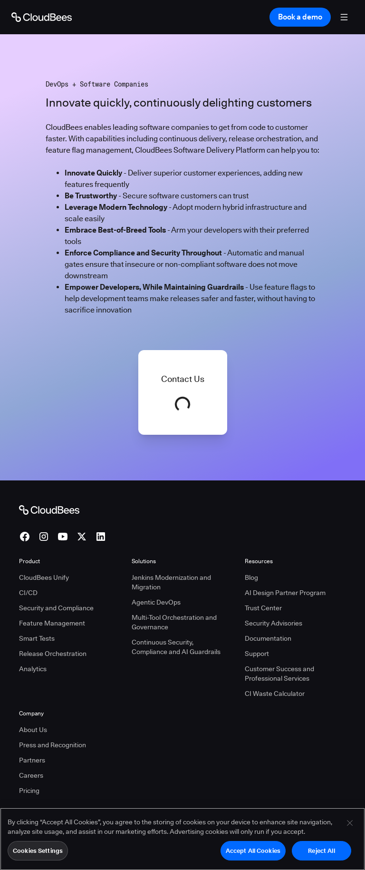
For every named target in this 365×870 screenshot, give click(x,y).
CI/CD (28, 592)
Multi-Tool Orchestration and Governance (174, 622)
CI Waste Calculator (275, 693)
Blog (251, 577)
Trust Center (263, 608)
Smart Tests (37, 638)
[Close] (349, 826)
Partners (32, 760)
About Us (33, 729)
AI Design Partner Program (285, 592)
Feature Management (52, 623)
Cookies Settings (38, 854)
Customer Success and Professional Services (279, 673)
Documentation (268, 638)
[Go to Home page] (41, 17)
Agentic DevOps (156, 602)
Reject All (321, 854)
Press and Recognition (52, 745)
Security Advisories (273, 623)
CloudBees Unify (44, 577)
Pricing (29, 790)
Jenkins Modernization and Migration (171, 582)
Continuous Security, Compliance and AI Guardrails (176, 646)
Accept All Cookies (253, 854)
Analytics (33, 669)
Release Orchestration (52, 653)
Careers (31, 775)
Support (257, 653)
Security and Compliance (56, 608)
